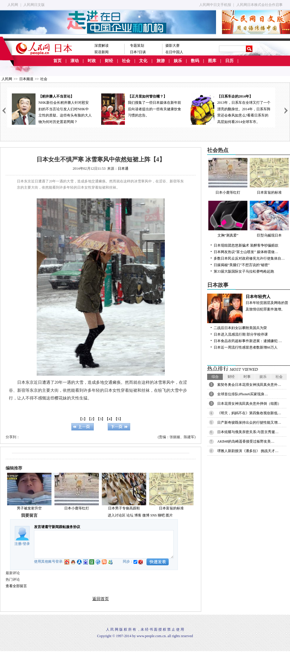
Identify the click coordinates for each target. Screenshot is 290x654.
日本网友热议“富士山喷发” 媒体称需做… (246, 252)
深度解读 (101, 45)
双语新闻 (101, 52)
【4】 (109, 419)
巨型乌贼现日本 (269, 219)
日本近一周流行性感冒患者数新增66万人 (246, 347)
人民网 (12, 5)
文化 (143, 61)
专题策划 (137, 45)
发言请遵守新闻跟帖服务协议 (57, 527)
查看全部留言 (16, 586)
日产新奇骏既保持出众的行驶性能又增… (249, 422)
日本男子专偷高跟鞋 (124, 508)
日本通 (123, 168)
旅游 (161, 61)
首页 (57, 61)
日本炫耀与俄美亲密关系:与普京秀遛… (247, 432)
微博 (145, 515)
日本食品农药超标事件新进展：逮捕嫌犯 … (248, 341)
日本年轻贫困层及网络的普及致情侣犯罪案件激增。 (248, 302)
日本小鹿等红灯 (76, 508)
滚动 (74, 61)
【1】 (82, 419)
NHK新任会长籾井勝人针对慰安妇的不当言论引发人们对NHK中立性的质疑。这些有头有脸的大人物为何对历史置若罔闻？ (52, 108)
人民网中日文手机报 (215, 5)
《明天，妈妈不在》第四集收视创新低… (249, 413)
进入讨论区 (116, 515)
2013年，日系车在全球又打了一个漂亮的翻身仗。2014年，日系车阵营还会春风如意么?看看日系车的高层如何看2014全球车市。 (230, 108)
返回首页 (100, 599)
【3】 (100, 419)
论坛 (129, 515)
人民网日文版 (34, 5)
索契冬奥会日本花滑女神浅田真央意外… (249, 385)
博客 (137, 515)
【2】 (91, 419)
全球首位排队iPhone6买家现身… (242, 394)
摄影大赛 (172, 45)
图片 (169, 515)
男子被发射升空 (29, 508)
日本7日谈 (138, 52)
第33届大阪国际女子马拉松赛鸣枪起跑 (244, 271)
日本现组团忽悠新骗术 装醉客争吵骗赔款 (246, 245)
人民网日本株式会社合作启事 (259, 5)
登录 (26, 544)
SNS (153, 515)
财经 (109, 61)
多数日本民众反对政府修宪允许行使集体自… (249, 258)
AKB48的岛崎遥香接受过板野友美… (245, 441)
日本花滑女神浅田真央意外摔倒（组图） (249, 404)
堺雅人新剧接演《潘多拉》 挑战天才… (247, 451)
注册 (18, 544)
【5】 (118, 419)
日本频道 (26, 79)
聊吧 (161, 515)
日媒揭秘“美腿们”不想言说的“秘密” (242, 265)
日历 (229, 61)
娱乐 (178, 61)
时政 (92, 61)
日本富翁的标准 (171, 508)
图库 (212, 61)
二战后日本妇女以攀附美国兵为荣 (240, 328)
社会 (126, 61)
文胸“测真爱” (227, 219)
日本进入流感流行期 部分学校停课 (241, 334)
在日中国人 (174, 52)
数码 (195, 61)
